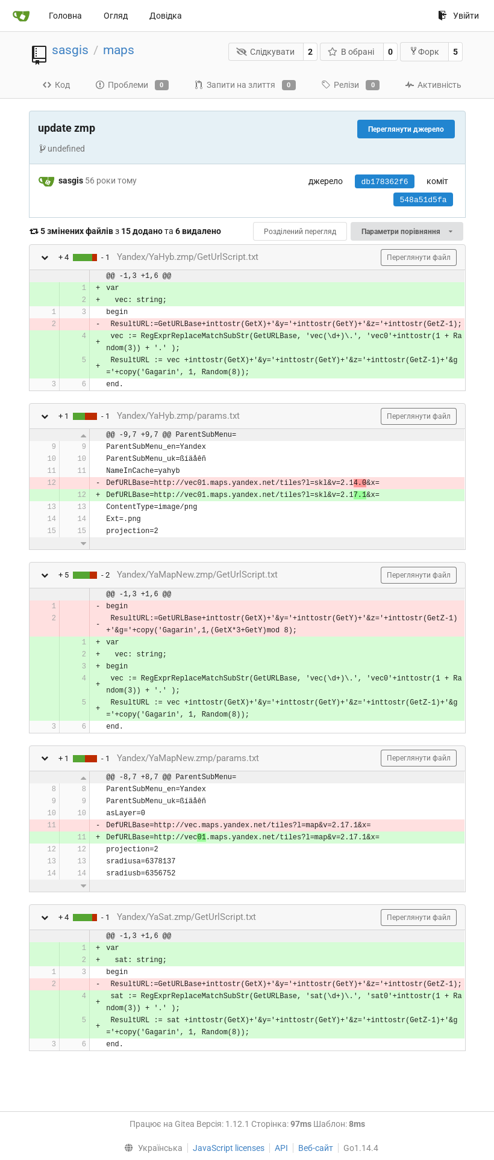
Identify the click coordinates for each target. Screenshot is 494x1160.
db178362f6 (384, 182)
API (281, 1148)
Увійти (458, 15)
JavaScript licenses (228, 1148)
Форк (424, 51)
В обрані (351, 52)
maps (118, 50)
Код (56, 85)
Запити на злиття (245, 85)
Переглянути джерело (406, 129)
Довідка (165, 15)
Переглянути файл (419, 257)
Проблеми (132, 85)
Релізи (350, 85)
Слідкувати (265, 52)
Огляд (116, 15)
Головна (65, 15)
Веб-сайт (315, 1148)
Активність (433, 85)
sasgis (70, 50)
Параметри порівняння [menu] (406, 231)
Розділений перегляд (300, 231)
